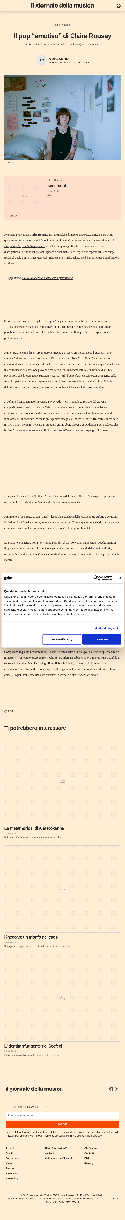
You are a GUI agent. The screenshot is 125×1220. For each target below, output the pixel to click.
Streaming (12, 1178)
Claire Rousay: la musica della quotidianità (47, 277)
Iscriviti (62, 1124)
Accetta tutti (102, 639)
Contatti (89, 1153)
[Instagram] (117, 1089)
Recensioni (12, 1173)
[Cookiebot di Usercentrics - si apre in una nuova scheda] (96, 578)
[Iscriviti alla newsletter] (118, 6)
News (9, 1163)
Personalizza (61, 639)
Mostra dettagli (104, 627)
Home (57, 24)
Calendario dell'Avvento (59, 1158)
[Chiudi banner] (119, 578)
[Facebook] (111, 1089)
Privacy (88, 1163)
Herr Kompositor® (56, 1148)
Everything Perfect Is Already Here (24, 246)
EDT (86, 1158)
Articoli (10, 1148)
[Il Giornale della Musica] (62, 5)
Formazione (13, 1158)
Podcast (10, 1168)
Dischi (67, 24)
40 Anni (49, 1153)
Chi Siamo (90, 1148)
